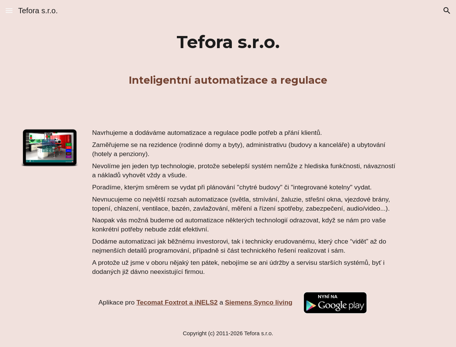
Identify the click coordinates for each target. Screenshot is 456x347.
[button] (9, 10)
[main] (228, 42)
